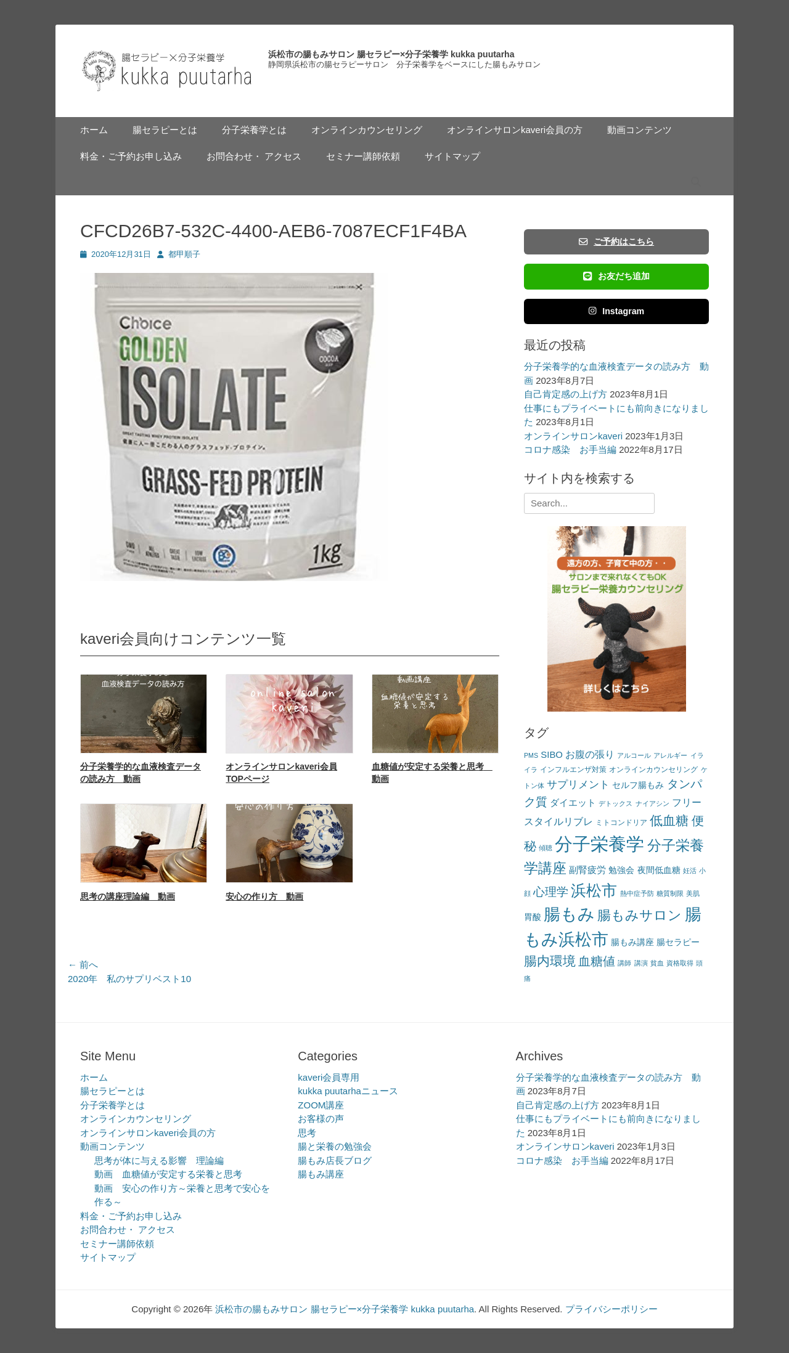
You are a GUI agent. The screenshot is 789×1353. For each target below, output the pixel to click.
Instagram (617, 311)
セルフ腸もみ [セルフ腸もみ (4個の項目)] (638, 785)
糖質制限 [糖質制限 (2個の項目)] (670, 893)
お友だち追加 (616, 276)
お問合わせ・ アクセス (253, 156)
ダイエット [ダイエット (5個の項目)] (573, 802)
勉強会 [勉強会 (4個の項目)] (621, 870)
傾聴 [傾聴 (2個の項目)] (545, 847)
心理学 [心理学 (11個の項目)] (550, 891)
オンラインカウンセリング (366, 129)
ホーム (94, 129)
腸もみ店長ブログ (335, 1160)
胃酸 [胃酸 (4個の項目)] (532, 917)
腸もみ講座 (321, 1174)
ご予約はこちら (616, 241)
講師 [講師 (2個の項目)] (624, 963)
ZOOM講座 (321, 1105)
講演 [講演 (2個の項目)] (641, 963)
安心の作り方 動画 (264, 896)
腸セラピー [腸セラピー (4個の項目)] (678, 942)
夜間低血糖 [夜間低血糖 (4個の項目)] (659, 870)
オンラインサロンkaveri (573, 436)
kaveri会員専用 (328, 1077)
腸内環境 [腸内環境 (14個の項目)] (550, 961)
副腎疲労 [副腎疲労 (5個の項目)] (587, 869)
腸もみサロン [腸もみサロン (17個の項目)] (639, 915)
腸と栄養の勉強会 (335, 1146)
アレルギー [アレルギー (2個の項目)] (670, 755)
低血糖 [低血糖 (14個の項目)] (669, 820)
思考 (307, 1133)
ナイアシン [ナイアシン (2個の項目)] (652, 803)
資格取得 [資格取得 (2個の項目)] (679, 963)
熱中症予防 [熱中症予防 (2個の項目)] (637, 893)
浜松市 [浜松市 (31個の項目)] (594, 890)
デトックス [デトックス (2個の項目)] (615, 803)
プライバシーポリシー (611, 1309)
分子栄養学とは (254, 129)
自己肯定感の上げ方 (565, 394)
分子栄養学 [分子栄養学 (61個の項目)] (599, 844)
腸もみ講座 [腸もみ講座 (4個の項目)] (632, 942)
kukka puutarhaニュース (348, 1091)
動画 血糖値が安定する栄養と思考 (168, 1174)
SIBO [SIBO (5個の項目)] (552, 754)
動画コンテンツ (639, 129)
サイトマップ (452, 156)
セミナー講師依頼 (363, 156)
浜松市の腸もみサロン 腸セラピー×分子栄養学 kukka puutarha (391, 54)
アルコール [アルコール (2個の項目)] (634, 755)
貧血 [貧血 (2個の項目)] (657, 963)
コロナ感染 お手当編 (570, 449)
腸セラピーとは (165, 129)
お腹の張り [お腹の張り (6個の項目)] (590, 754)
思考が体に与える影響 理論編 (159, 1160)
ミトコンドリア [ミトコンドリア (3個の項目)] (621, 822)
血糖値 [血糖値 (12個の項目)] (596, 961)
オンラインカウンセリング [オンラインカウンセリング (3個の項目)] (653, 769)
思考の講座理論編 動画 (127, 896)
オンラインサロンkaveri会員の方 (515, 129)
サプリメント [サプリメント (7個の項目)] (578, 784)
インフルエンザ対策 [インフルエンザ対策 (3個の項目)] (573, 769)
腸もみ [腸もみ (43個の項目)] (569, 914)
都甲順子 (184, 254)
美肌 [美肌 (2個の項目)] (693, 893)
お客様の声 (321, 1118)
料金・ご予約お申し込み (131, 156)
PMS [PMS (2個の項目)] (531, 755)
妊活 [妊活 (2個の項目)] (690, 870)
